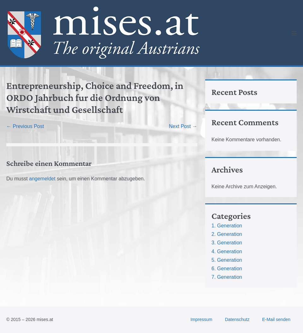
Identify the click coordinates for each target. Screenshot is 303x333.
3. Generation (226, 242)
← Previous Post (25, 126)
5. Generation (226, 260)
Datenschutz (237, 319)
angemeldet (42, 178)
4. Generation (226, 251)
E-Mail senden (276, 319)
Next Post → (183, 126)
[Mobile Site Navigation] (294, 33)
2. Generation (226, 234)
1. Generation (226, 225)
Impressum (201, 319)
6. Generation (226, 268)
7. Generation (226, 277)
